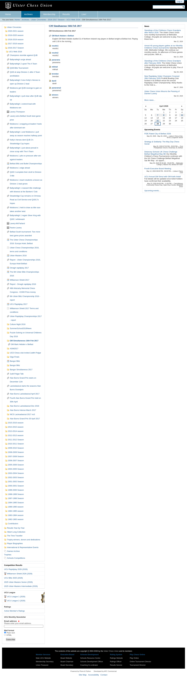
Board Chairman (66, 662)
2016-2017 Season (56, 20)
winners (55, 95)
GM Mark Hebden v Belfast (63, 36)
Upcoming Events (152, 129)
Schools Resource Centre (90, 658)
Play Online (134, 658)
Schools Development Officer (91, 662)
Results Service (116, 665)
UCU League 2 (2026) (16, 601)
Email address (23, 622)
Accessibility (93, 675)
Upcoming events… (152, 190)
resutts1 (55, 46)
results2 (55, 53)
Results (66, 14)
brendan (55, 74)
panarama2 (56, 88)
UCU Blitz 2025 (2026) (13, 578)
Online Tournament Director (140, 662)
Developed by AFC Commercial (105, 671)
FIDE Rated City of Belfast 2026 (157, 134)
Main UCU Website (43, 658)
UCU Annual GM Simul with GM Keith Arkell (162, 176)
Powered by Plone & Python (80, 671)
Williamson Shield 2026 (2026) (19, 574)
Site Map (83, 675)
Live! (84, 14)
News (146, 26)
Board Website (66, 658)
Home (8, 14)
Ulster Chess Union (111, 651)
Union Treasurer (42, 665)
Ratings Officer (116, 662)
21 (158, 121)
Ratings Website (116, 658)
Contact (104, 675)
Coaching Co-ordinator (89, 665)
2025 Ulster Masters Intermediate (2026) (21, 586)
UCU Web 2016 (73, 20)
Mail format (9, 630)
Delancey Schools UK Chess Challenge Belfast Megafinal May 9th (160, 153)
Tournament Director (138, 665)
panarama (56, 60)
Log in (179, 1)
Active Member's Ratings (14, 611)
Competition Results (13, 565)
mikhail (55, 67)
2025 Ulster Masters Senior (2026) (18, 582)
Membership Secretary (45, 662)
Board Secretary (66, 665)
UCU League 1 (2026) (16, 596)
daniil (54, 81)
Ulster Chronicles (38, 20)
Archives (28, 14)
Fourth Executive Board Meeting (157, 168)
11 (182, 115)
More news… (149, 100)
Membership (49, 14)
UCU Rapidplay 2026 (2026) (16, 569)
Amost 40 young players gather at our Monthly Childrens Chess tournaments (163, 47)
